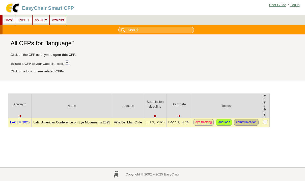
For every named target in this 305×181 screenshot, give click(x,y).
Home (9, 20)
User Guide (277, 5)
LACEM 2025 (20, 122)
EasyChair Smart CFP (48, 8)
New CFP (23, 20)
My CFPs (41, 20)
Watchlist (58, 20)
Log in (294, 5)
